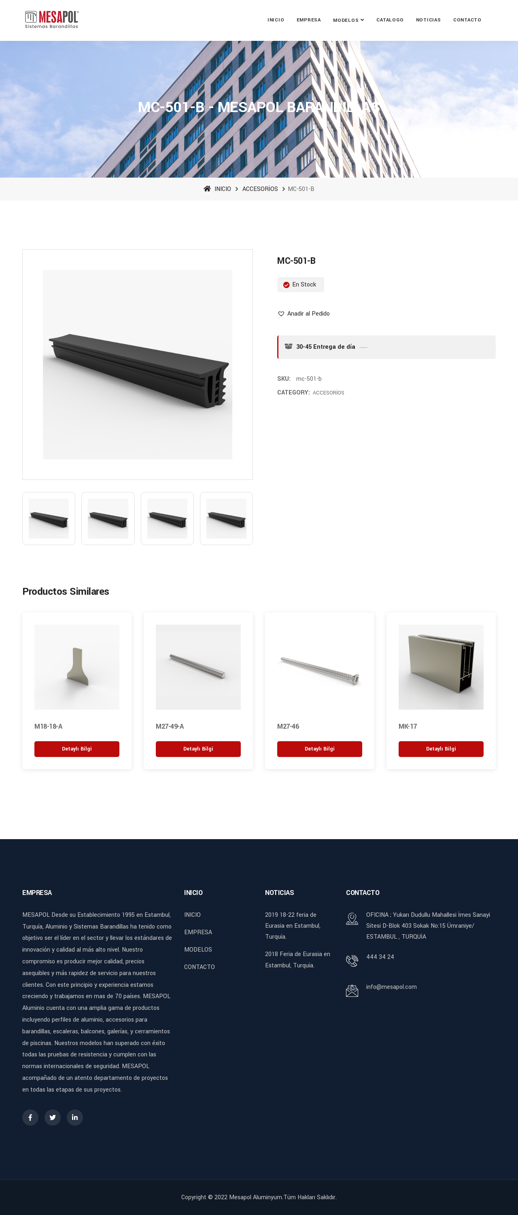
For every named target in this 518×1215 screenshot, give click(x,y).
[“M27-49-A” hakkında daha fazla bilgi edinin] (198, 749)
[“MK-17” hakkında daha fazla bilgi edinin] (441, 749)
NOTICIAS (428, 20)
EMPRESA (309, 20)
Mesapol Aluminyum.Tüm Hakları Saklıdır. (283, 1196)
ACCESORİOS (260, 189)
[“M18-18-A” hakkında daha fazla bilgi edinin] (76, 749)
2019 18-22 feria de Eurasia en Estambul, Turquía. (293, 925)
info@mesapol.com (391, 986)
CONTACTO (467, 20)
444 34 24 (380, 956)
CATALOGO (389, 20)
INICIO (275, 20)
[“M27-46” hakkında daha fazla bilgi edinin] (319, 749)
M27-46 (288, 726)
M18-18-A (48, 726)
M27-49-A (169, 726)
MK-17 (408, 726)
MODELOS (346, 20)
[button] (303, 313)
